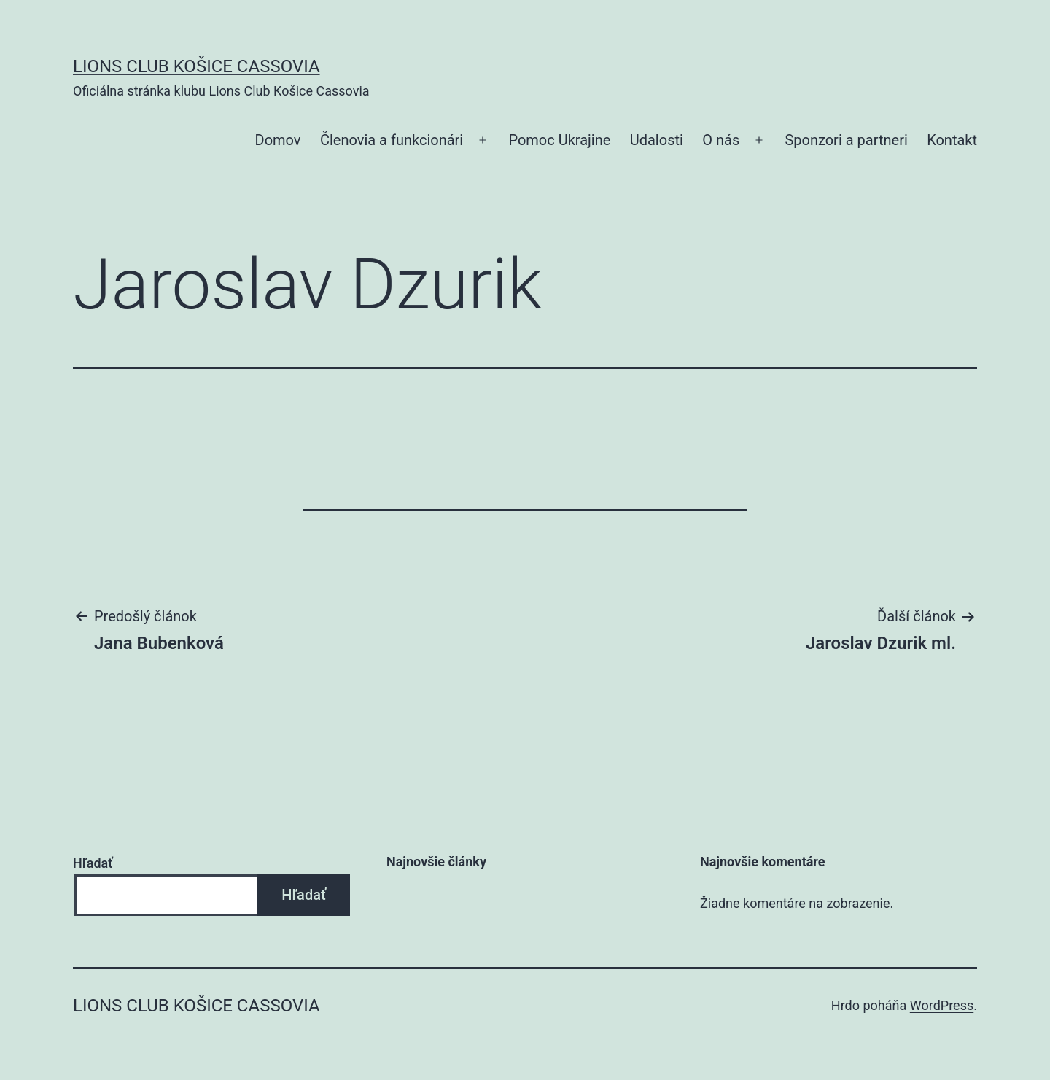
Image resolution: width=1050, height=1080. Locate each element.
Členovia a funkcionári (391, 140)
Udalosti (656, 140)
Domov (278, 140)
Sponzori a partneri (846, 140)
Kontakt (952, 140)
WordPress (941, 1005)
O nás (720, 140)
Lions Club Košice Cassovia (196, 66)
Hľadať (93, 863)
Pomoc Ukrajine (559, 140)
